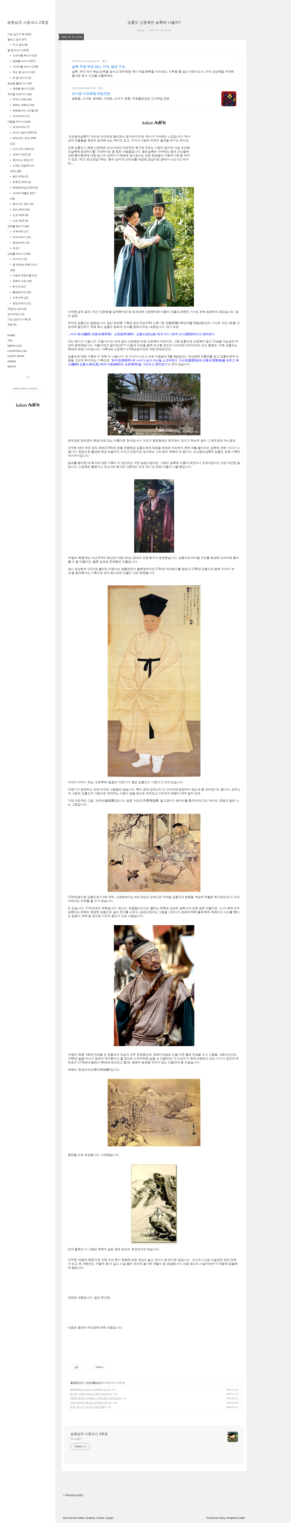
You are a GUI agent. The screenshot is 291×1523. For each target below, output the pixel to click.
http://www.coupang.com (86, 61)
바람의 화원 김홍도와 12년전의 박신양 (91, 1402)
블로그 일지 (17, 39)
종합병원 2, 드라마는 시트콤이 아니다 (90, 1389)
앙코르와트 (21, 126)
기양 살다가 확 (19, 34)
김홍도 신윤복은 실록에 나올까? (154, 22)
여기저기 (19, 259)
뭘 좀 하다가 (18, 50)
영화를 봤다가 (23, 88)
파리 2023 (21, 209)
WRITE (11, 366)
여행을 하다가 (18, 121)
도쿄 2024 (20, 215)
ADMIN (11, 361)
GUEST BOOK (15, 356)
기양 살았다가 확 (19, 319)
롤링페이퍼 (21, 292)
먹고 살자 (20, 44)
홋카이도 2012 (22, 160)
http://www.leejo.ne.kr (84, 88)
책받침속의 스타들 (25, 110)
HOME (11, 335)
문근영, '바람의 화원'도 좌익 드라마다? (91, 1394)
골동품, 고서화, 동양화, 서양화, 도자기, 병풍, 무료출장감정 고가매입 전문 (120, 98)
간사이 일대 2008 (24, 132)
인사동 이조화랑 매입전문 (91, 93)
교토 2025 (20, 220)
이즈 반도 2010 (23, 148)
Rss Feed (68, 1518)
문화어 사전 (22, 280)
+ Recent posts (73, 1495)
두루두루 (20, 231)
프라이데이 (21, 237)
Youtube (100, 1518)
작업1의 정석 (17, 308)
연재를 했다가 (18, 226)
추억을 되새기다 (19, 94)
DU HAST (76, 1438)
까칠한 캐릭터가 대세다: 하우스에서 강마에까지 (96, 1398)
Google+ (110, 1518)
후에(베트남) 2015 (25, 187)
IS (15, 248)
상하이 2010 (21, 154)
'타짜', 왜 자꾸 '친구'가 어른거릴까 (88, 1407)
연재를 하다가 (18, 253)
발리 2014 (20, 176)
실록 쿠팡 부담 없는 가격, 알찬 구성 (98, 66)
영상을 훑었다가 (19, 83)
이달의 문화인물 (24, 275)
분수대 (19, 286)
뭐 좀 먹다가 (21, 77)
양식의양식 (15, 314)
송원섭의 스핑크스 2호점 (27, 22)
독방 (12, 324)
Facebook (90, 1518)
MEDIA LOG (14, 345)
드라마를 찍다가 (24, 55)
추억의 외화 (22, 99)
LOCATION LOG (17, 350)
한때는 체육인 (23, 104)
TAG (10, 340)
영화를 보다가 (24, 61)
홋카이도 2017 (22, 203)
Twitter (81, 1518)
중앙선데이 (21, 242)
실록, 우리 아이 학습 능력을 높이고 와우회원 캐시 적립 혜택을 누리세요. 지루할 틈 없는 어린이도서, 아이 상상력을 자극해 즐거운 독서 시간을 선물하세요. (153, 73)
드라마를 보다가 (25, 66)
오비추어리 (21, 116)
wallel (242, 1518)
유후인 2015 (21, 181)
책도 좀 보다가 (23, 72)
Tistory (222, 1518)
